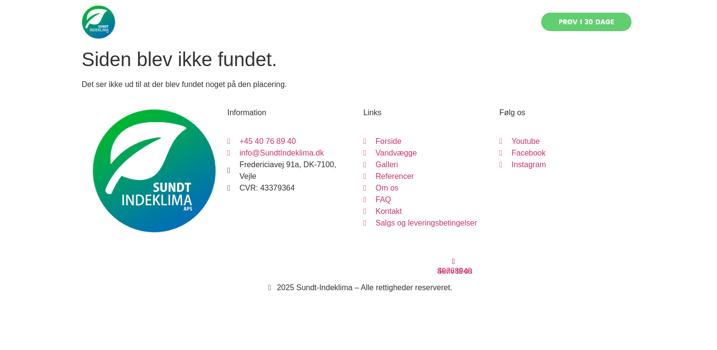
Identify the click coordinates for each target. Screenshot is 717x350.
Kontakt (492, 22)
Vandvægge (271, 22)
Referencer (371, 22)
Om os (419, 22)
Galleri (322, 22)
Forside (219, 22)
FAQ (454, 22)
